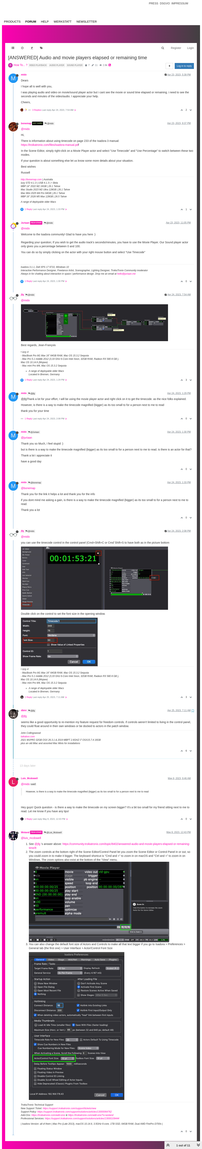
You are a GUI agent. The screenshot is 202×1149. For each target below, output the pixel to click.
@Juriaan (33, 428)
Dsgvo (165, 3)
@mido (49, 119)
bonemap (26, 119)
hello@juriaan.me (126, 269)
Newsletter (86, 21)
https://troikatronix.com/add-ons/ (48, 1111)
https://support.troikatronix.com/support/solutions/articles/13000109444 (82, 1114)
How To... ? (20, 61)
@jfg (31, 389)
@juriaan (26, 433)
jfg (22, 290)
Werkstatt (63, 21)
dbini (23, 706)
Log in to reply (184, 62)
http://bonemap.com (31, 175)
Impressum (179, 3)
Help (45, 21)
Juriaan (25, 219)
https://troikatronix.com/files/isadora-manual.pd (49, 140)
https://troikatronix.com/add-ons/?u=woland (90, 1111)
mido (23, 70)
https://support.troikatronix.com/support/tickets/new (69, 1104)
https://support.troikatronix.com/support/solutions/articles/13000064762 (74, 1107)
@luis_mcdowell (31, 834)
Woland (25, 828)
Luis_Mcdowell (29, 774)
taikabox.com (28, 732)
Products (12, 21)
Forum (30, 21)
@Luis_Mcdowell (53, 828)
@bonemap (34, 479)
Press (153, 3)
